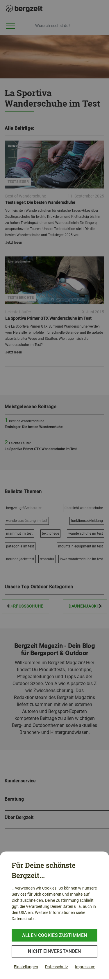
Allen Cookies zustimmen (54, 935)
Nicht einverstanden (54, 951)
